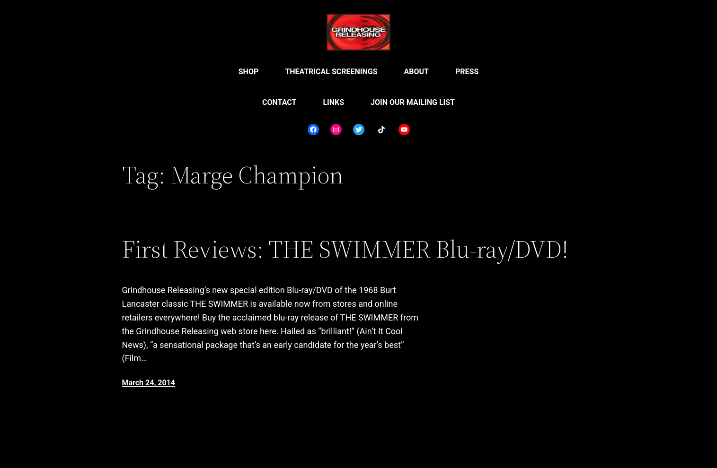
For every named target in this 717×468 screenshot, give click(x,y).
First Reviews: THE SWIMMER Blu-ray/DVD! (345, 249)
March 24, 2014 (149, 382)
